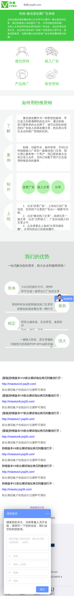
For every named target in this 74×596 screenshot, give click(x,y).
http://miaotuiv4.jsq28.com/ (18, 454)
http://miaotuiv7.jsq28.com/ (18, 419)
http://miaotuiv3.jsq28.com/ (18, 471)
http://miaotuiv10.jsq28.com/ (19, 383)
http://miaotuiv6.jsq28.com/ (18, 436)
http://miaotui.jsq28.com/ (17, 489)
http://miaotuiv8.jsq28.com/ (18, 401)
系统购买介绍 (37, 507)
